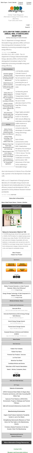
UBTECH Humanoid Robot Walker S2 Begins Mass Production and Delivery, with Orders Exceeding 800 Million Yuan (16, 394)
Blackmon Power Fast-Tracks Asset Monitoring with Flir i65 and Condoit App (8, 146)
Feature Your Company (17, 348)
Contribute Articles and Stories (16, 363)
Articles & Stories (14, 301)
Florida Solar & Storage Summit (16, 326)
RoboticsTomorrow (16, 436)
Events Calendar (12, 2)
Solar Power (13, 52)
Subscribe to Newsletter (16, 198)
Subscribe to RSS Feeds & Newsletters (16, 366)
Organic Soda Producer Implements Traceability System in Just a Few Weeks (16, 416)
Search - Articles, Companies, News (16, 369)
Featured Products (20, 3)
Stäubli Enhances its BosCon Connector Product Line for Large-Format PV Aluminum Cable (8, 86)
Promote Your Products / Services (16, 354)
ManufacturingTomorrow (16, 434)
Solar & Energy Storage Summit (16, 321)
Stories (19, 202)
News (21, 301)
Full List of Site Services (16, 380)
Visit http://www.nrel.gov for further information (16, 37)
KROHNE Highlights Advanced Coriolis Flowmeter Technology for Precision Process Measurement (8, 77)
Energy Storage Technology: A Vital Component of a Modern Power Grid (8, 139)
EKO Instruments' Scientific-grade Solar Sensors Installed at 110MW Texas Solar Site (8, 116)
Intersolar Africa (16, 308)
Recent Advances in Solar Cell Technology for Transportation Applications (8, 161)
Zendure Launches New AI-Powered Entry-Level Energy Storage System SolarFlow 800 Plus (8, 107)
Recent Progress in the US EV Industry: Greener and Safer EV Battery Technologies (8, 154)
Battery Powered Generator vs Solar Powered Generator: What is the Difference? (8, 132)
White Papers (4, 2)
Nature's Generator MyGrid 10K (14, 232)
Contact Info (18, 449)
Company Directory (28, 3)
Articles (25, 202)
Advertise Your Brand (16, 360)
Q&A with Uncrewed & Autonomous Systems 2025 (16, 406)
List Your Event (17, 357)
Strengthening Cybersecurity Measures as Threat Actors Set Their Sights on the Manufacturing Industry (16, 422)
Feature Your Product (16, 254)
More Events (16, 339)
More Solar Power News (9, 202)
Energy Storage (18, 290)
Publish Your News (16, 351)
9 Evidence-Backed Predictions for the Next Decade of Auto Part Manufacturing (16, 428)
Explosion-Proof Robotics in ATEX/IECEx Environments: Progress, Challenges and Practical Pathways (16, 401)
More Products (16, 252)
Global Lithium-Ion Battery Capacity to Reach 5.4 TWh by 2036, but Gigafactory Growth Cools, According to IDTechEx (8, 97)
